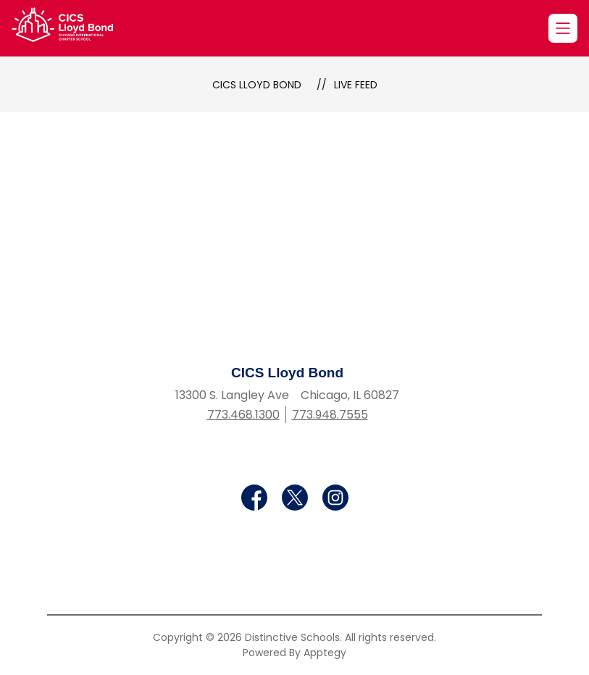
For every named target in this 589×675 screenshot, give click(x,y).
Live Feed (355, 84)
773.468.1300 (243, 414)
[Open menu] (562, 28)
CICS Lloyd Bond (256, 84)
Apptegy (325, 652)
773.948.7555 (330, 414)
